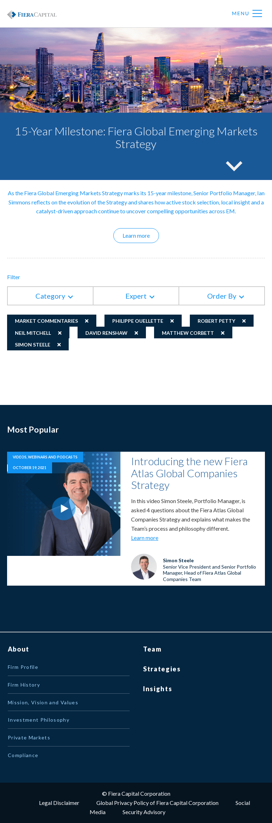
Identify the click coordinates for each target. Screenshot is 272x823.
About (18, 649)
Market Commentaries (46, 321)
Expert (136, 296)
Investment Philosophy (38, 720)
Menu (247, 14)
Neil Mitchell (33, 333)
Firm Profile (23, 667)
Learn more (141, 235)
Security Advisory (144, 811)
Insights (157, 689)
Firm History (24, 685)
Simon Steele (32, 345)
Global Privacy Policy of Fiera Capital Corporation (157, 802)
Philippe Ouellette (137, 321)
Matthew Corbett (188, 333)
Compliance (23, 755)
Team (152, 649)
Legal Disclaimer (59, 802)
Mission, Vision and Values (43, 702)
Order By (221, 296)
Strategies (162, 669)
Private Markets (29, 737)
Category (50, 296)
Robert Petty (216, 321)
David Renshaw (106, 333)
